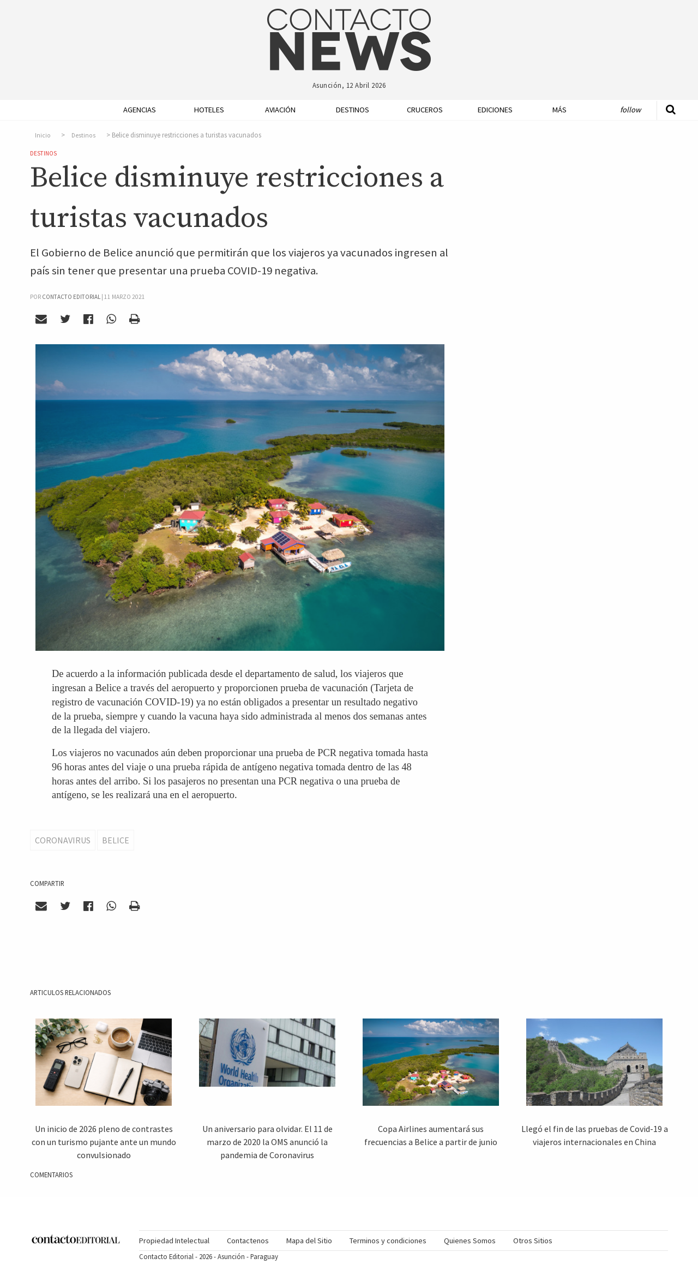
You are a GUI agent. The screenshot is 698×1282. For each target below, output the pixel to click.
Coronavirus (63, 840)
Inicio (43, 135)
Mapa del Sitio (309, 1240)
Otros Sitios (532, 1240)
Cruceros (424, 110)
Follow (630, 110)
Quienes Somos (470, 1240)
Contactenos (248, 1240)
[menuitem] (136, 110)
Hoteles (209, 110)
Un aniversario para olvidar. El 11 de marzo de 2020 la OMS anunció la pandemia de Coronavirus (267, 1141)
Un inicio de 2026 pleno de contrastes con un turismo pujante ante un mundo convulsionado (104, 1141)
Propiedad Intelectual (174, 1240)
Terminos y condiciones (388, 1240)
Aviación (280, 110)
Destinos (352, 110)
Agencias (139, 110)
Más (559, 110)
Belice (115, 840)
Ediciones (495, 110)
